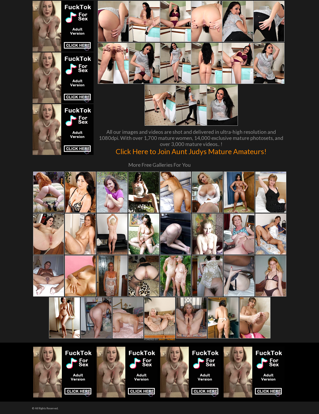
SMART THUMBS (166, 339)
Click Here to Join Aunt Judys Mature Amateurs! (191, 151)
